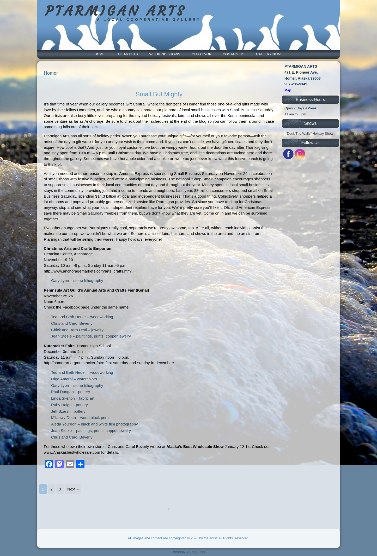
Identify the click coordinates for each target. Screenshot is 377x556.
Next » (72, 489)
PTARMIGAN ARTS (115, 11)
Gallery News (269, 54)
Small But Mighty (159, 94)
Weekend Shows (164, 54)
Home (99, 54)
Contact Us (233, 54)
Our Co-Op (201, 54)
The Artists (127, 54)
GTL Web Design (196, 552)
